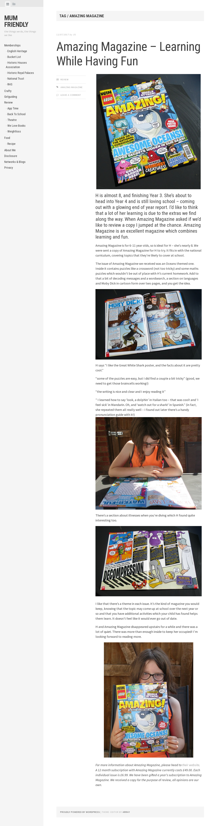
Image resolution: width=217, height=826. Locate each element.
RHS (9, 84)
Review (8, 102)
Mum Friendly (16, 21)
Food (7, 138)
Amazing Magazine (72, 87)
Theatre (12, 120)
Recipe (11, 143)
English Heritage (17, 51)
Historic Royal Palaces (20, 73)
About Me (10, 150)
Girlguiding (10, 96)
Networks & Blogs (15, 162)
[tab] (7, 4)
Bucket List (14, 57)
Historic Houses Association (16, 65)
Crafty (8, 91)
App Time (12, 108)
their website (191, 765)
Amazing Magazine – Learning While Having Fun (122, 54)
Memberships (12, 45)
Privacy (8, 167)
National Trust (15, 78)
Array (126, 811)
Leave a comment (71, 94)
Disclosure (10, 156)
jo (74, 34)
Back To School (16, 114)
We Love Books (16, 125)
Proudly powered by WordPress (80, 811)
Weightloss (14, 131)
